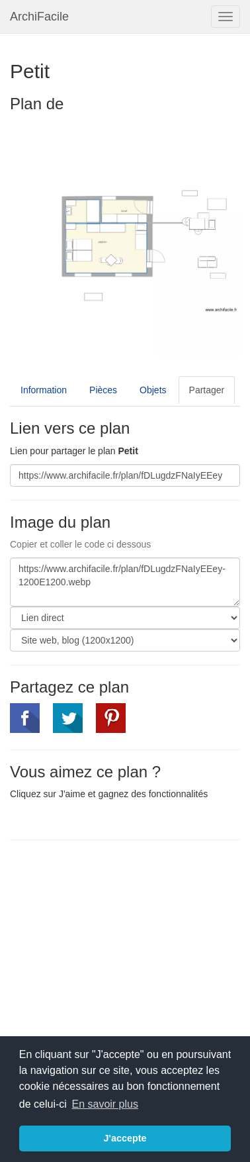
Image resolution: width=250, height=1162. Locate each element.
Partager (207, 390)
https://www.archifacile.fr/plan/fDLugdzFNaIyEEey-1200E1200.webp (125, 581)
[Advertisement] (121, 946)
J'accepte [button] (124, 1138)
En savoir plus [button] (104, 1104)
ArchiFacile (39, 16)
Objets (153, 390)
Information (44, 390)
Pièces (103, 390)
